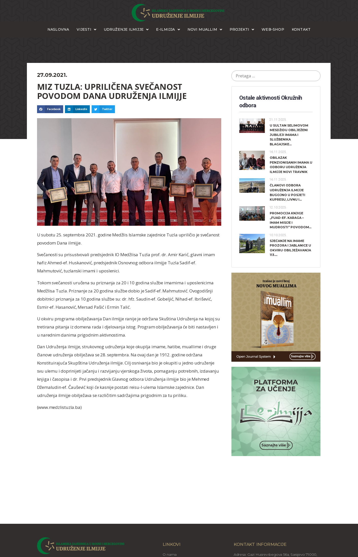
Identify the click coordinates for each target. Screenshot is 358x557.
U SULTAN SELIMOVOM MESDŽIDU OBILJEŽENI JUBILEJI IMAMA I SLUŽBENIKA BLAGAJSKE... (289, 135)
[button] (50, 109)
